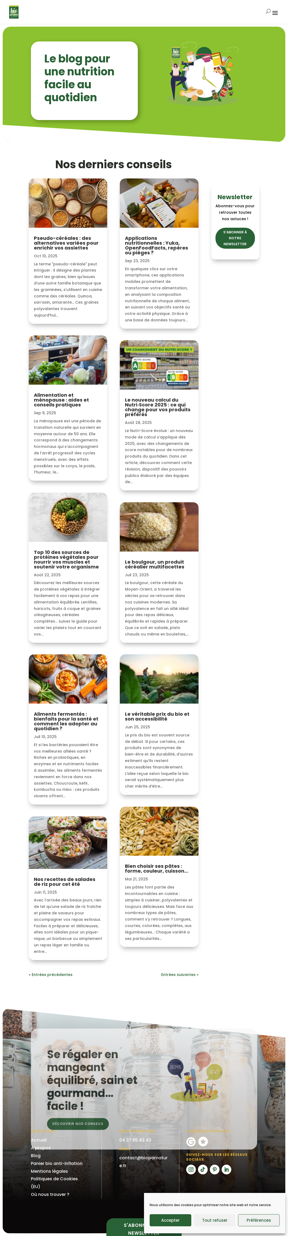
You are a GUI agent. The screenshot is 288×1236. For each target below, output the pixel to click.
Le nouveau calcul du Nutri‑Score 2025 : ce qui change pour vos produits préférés (157, 407)
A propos (41, 1148)
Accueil (39, 1140)
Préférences (259, 1220)
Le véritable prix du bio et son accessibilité (157, 716)
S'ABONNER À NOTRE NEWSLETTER (235, 238)
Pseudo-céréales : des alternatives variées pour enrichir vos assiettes (66, 243)
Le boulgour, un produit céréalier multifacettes (154, 564)
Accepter (170, 1220)
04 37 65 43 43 (135, 1140)
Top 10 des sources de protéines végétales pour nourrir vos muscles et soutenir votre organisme (66, 559)
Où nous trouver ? (50, 1194)
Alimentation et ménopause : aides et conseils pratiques (61, 400)
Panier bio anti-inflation (56, 1163)
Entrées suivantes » (180, 974)
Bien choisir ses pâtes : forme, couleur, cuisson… (156, 868)
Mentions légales (49, 1171)
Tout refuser (215, 1220)
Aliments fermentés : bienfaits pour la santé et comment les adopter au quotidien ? (66, 721)
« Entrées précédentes (51, 974)
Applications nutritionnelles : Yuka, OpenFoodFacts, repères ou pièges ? (156, 245)
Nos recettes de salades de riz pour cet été (64, 881)
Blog (36, 1156)
